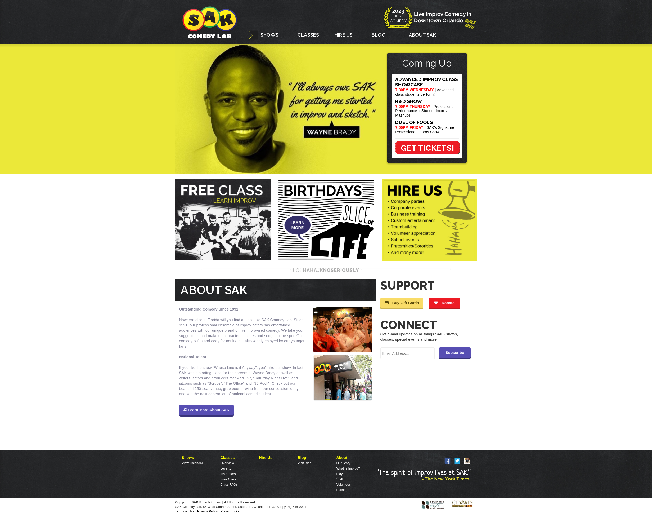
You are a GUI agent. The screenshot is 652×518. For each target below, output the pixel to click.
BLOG (378, 35)
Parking (342, 490)
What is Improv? (348, 468)
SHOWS (269, 35)
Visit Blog (305, 463)
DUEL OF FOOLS (414, 122)
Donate (444, 303)
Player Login (230, 511)
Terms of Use (185, 511)
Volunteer (343, 484)
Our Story (343, 463)
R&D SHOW (408, 101)
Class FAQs (229, 484)
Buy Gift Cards (402, 303)
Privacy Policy (208, 511)
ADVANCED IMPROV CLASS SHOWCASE (426, 82)
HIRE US (344, 35)
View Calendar (192, 463)
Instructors (228, 474)
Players (341, 474)
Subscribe (455, 353)
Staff (339, 479)
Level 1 (226, 468)
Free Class (228, 479)
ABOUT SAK (422, 35)
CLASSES (308, 35)
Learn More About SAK (206, 410)
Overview (227, 463)
